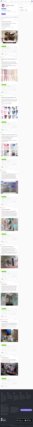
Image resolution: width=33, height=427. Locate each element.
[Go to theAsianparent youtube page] (3, 420)
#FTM (8, 61)
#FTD (11, 61)
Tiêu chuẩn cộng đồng (29, 425)
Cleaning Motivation (5, 357)
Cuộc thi (15, 1)
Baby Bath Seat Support (5, 209)
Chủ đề (29, 1)
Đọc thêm (2, 29)
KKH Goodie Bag (4, 321)
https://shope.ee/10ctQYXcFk (5, 26)
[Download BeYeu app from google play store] (20, 421)
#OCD (8, 27)
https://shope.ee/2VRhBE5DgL (6, 139)
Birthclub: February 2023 (5, 319)
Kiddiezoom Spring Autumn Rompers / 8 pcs (9, 134)
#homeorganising (4, 27)
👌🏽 (2, 199)
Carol (8, 198)
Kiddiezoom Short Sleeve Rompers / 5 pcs (8, 97)
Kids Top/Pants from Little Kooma (7, 246)
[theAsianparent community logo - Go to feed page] (3, 1)
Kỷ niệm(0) (8, 17)
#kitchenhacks (11, 27)
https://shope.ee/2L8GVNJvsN (6, 103)
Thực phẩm (22, 1)
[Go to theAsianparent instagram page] (5, 420)
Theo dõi (25, 1)
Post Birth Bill (3, 172)
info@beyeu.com (5, 414)
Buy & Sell (3, 19)
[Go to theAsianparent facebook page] (1, 420)
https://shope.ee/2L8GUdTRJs (6, 64)
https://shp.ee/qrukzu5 (10, 251)
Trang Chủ (11, 1)
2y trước (15, 19)
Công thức (18, 1)
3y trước (15, 170)
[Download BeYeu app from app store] (28, 421)
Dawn (9, 86)
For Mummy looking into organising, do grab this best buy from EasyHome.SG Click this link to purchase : (8, 26)
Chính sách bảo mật (21, 425)
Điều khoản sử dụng (14, 425)
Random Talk (3, 170)
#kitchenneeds (3, 28)
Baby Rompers (4, 284)
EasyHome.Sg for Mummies (6, 21)
